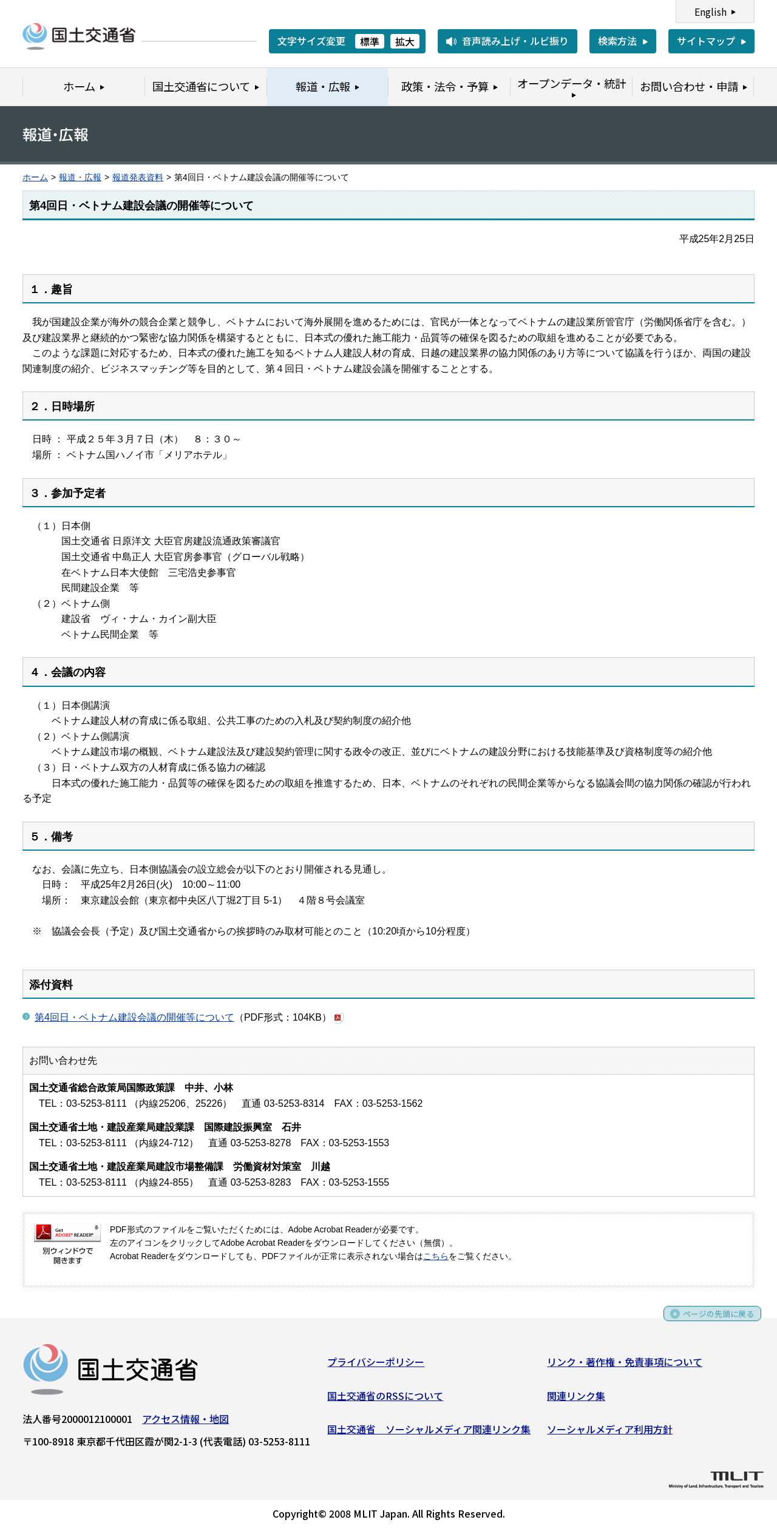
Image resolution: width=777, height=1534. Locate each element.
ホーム (35, 177)
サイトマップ (706, 40)
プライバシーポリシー (375, 1366)
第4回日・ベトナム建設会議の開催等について (134, 1017)
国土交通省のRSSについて (385, 1399)
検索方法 (617, 40)
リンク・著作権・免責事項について (624, 1366)
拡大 (405, 41)
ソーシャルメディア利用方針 (610, 1433)
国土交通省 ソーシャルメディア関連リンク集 (429, 1433)
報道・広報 (80, 177)
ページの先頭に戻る (712, 1322)
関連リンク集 (576, 1399)
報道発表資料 (137, 177)
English (710, 11)
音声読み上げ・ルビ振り (515, 40)
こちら (436, 1256)
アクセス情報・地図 (185, 1423)
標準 (369, 41)
